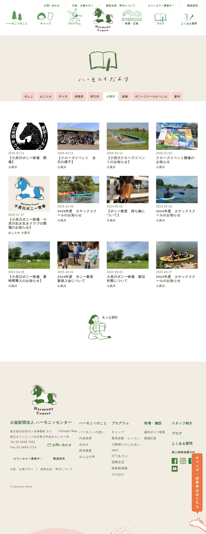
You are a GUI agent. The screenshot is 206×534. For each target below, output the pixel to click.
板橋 (125, 96)
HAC (115, 450)
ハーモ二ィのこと (17, 16)
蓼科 (177, 96)
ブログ (160, 16)
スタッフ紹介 (182, 423)
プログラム (74, 16)
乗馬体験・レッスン (126, 438)
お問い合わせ (52, 5)
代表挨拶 (85, 438)
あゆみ (84, 444)
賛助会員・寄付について (120, 5)
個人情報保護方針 (183, 452)
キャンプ (45, 16)
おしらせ (46, 96)
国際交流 (118, 462)
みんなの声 (87, 456)
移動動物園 (120, 468)
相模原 (79, 96)
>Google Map (67, 431)
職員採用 (192, 5)
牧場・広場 (132, 16)
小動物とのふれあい (126, 444)
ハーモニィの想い (92, 432)
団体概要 (85, 450)
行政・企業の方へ (83, 5)
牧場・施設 (153, 423)
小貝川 (110, 96)
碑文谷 (94, 96)
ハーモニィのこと (93, 423)
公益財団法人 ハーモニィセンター (41, 422)
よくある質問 (189, 16)
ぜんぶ (28, 96)
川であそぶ (120, 455)
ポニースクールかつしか (151, 96)
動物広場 (150, 438)
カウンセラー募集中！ (161, 5)
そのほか (118, 474)
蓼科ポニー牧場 (154, 432)
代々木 (63, 96)
